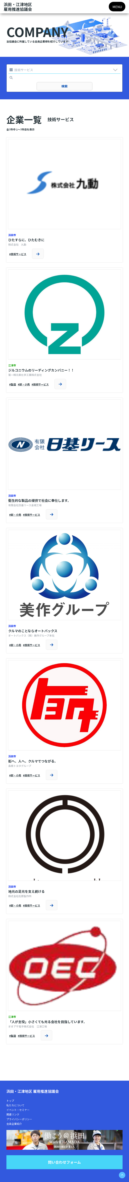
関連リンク (12, 1114)
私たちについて (15, 1105)
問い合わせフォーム (64, 1162)
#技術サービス (17, 254)
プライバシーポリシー (19, 1119)
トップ (10, 1100)
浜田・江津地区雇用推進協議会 (18, 7)
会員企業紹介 (14, 1124)
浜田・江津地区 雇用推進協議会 (32, 1091)
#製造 (12, 384)
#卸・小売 (24, 384)
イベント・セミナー (18, 1110)
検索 (64, 86)
